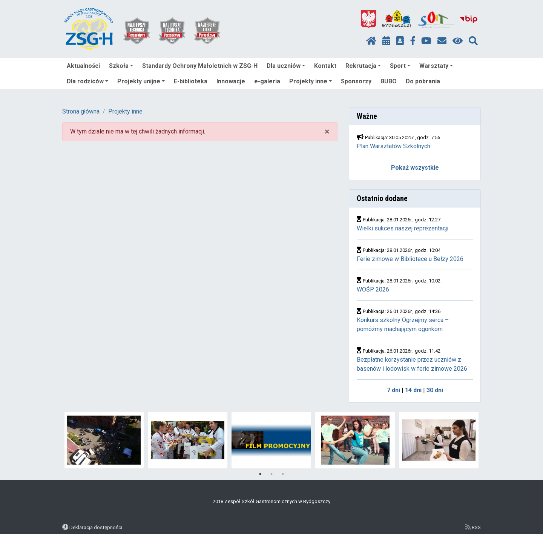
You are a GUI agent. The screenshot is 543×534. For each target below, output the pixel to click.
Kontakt (325, 65)
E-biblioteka (190, 81)
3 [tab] (283, 474)
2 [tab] (271, 474)
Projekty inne (310, 81)
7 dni (393, 390)
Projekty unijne (141, 81)
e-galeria (267, 81)
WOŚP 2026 (373, 289)
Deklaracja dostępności (95, 527)
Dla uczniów (286, 65)
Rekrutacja (363, 65)
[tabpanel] (104, 440)
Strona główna (81, 111)
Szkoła (121, 65)
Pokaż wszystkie (415, 167)
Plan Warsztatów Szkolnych (393, 146)
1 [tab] (260, 474)
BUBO (388, 81)
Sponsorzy (356, 81)
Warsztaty (436, 65)
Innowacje (230, 81)
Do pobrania (423, 81)
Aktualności (83, 65)
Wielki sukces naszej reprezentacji (402, 228)
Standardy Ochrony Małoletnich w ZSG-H (200, 65)
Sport (400, 65)
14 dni (413, 390)
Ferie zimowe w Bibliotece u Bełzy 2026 (411, 258)
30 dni (434, 390)
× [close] (327, 131)
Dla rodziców (87, 81)
